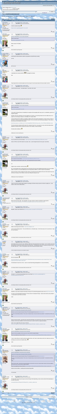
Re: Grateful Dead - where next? (21, 22)
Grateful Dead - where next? (30, 16)
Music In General (19, 16)
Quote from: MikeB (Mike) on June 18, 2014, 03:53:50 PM (19, 36)
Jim (3, 349)
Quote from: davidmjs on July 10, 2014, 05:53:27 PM (19, 156)
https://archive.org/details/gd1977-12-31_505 (17, 40)
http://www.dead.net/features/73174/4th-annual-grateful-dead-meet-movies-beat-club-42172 (28, 201)
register (15, 7)
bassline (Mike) (5, 53)
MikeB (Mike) (4, 22)
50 (9, 18)
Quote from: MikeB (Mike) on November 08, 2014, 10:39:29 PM (20, 331)
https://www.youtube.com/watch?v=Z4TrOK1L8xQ (33, 209)
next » (53, 17)
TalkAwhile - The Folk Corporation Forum (8, 16)
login (12, 7)
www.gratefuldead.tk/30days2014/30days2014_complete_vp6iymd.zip (24, 382)
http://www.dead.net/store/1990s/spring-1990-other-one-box (36, 139)
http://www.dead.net (50, 291)
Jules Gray (4, 33)
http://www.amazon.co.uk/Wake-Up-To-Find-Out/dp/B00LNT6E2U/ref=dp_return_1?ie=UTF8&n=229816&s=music (32, 123)
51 (10, 18)
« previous (50, 17)
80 (12, 18)
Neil (3, 69)
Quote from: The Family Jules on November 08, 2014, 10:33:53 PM (21, 354)
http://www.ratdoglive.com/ (29, 226)
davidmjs (4, 85)
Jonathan (4, 241)
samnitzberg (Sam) (6, 197)
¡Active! (23, 16)
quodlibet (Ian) (5, 102)
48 (7, 18)
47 (6, 18)
